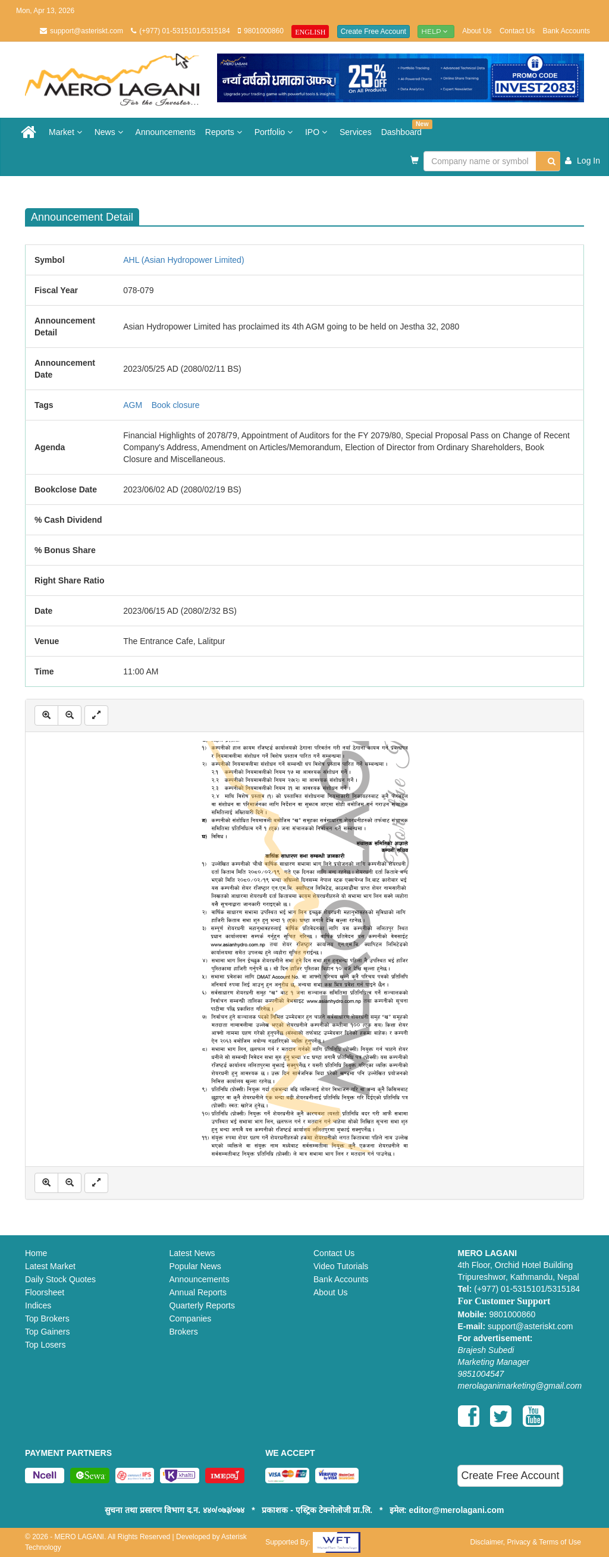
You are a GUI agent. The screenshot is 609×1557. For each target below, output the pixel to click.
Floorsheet (44, 1292)
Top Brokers (47, 1318)
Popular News (195, 1266)
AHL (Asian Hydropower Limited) (183, 260)
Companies (190, 1318)
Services (356, 132)
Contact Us (517, 31)
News (110, 132)
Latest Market (50, 1266)
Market (67, 132)
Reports (225, 132)
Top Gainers (47, 1331)
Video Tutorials (340, 1266)
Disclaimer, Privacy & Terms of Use (525, 1542)
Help (436, 31)
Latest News (192, 1253)
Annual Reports (198, 1292)
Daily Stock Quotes (60, 1279)
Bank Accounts (566, 31)
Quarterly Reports (202, 1305)
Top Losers (45, 1344)
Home (36, 1253)
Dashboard (404, 128)
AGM (132, 405)
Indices (38, 1305)
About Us (476, 31)
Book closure (176, 405)
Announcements (166, 132)
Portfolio (275, 132)
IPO (317, 132)
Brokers (183, 1331)
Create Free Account (373, 31)
